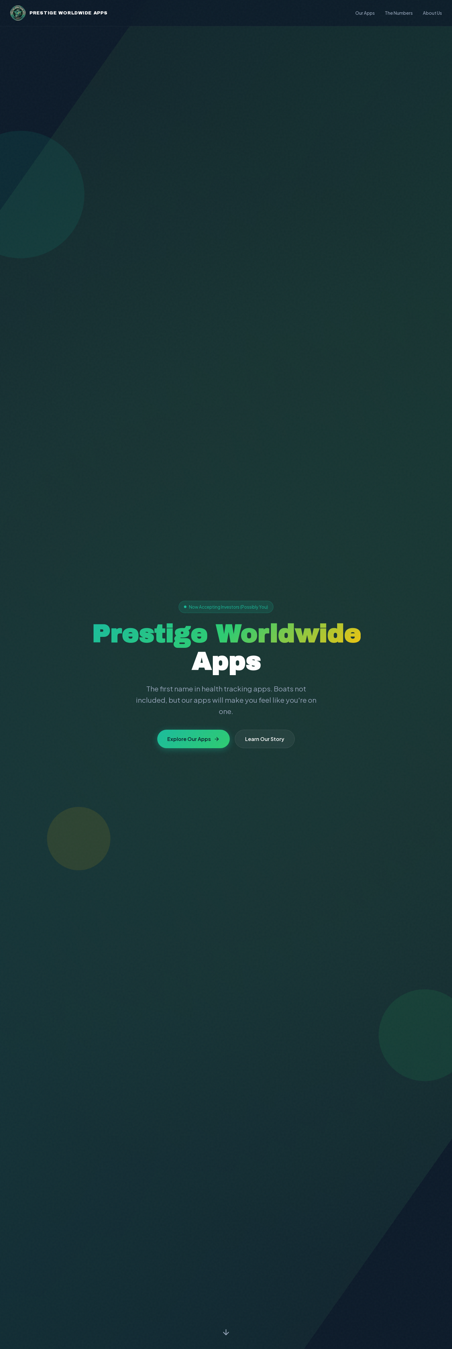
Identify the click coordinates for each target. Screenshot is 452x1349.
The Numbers (399, 13)
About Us (432, 13)
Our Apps (365, 13)
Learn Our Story (264, 739)
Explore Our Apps (193, 739)
